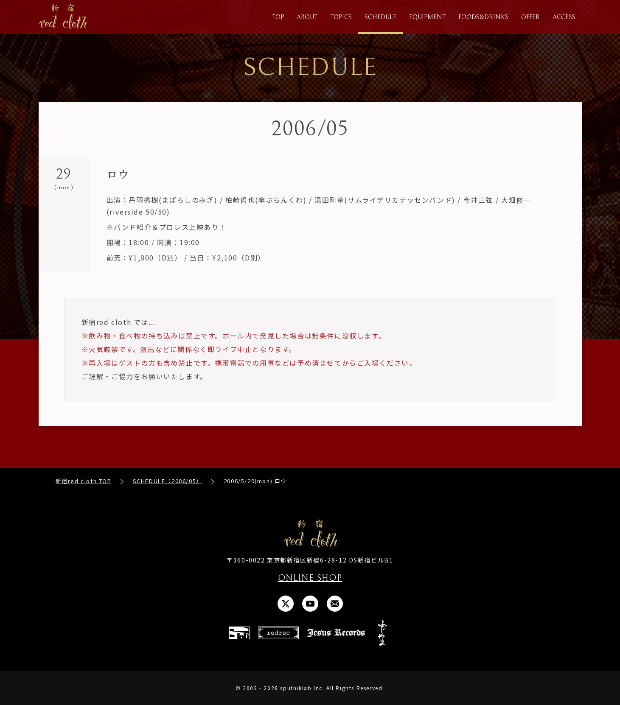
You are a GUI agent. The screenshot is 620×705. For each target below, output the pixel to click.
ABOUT (307, 17)
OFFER (530, 17)
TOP (278, 17)
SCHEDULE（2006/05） (167, 481)
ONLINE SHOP (310, 578)
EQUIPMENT (427, 17)
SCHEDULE (380, 17)
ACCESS (564, 17)
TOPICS (341, 17)
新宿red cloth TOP (84, 481)
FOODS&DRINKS (483, 17)
